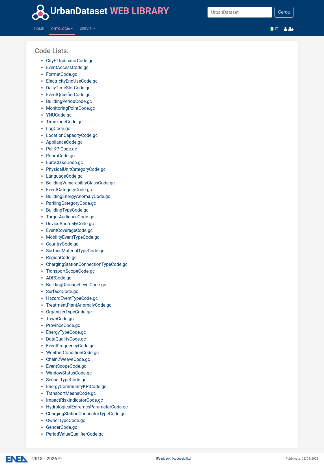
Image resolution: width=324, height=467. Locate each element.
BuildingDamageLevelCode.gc (76, 284)
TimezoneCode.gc (64, 121)
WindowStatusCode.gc (69, 373)
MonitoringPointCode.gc (70, 108)
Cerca (284, 12)
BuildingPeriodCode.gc (69, 101)
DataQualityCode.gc (66, 339)
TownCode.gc (60, 318)
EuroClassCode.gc (64, 162)
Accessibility (181, 458)
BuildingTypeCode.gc (67, 210)
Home (40, 28)
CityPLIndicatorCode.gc (69, 60)
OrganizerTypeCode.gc (69, 312)
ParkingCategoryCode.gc (71, 203)
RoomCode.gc (60, 155)
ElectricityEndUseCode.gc (72, 81)
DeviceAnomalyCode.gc (70, 223)
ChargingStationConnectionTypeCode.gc (87, 264)
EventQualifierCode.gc (68, 94)
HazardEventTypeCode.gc (72, 298)
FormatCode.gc (61, 74)
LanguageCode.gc (64, 176)
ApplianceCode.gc (64, 142)
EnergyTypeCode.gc (66, 332)
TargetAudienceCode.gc (70, 216)
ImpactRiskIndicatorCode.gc (74, 400)
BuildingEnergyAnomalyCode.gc (78, 196)
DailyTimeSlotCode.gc (68, 88)
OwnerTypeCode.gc (65, 420)
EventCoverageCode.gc (69, 230)
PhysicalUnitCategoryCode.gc (76, 169)
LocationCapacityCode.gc (72, 135)
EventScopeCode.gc (66, 366)
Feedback (163, 458)
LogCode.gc (58, 128)
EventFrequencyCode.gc (70, 345)
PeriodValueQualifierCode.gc (74, 434)
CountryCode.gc (62, 244)
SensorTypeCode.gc (66, 379)
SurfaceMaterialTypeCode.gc (75, 250)
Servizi (86, 29)
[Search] (240, 12)
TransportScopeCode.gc (70, 271)
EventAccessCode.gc (67, 67)
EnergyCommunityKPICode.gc (76, 386)
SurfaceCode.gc (62, 291)
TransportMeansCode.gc (71, 393)
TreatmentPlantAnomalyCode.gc (78, 305)
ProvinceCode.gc (63, 325)
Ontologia (60, 29)
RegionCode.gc (61, 257)
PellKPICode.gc (61, 149)
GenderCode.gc (61, 427)
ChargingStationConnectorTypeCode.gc (86, 413)
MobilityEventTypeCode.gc (72, 237)
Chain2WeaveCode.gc (68, 359)
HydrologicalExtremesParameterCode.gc (87, 407)
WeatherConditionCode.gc (72, 352)
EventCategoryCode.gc (69, 189)
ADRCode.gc (58, 278)
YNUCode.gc (59, 115)
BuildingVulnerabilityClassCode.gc (80, 183)
